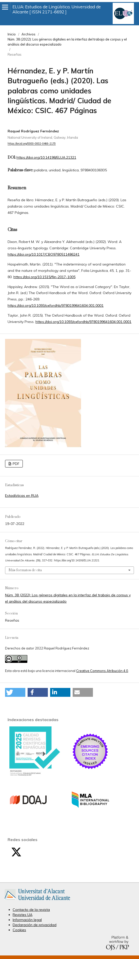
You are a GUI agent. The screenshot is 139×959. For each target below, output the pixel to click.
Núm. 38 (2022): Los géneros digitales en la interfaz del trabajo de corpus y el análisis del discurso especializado (67, 41)
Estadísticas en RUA (21, 495)
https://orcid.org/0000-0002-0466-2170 (32, 144)
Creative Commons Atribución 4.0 (102, 671)
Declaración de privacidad (34, 925)
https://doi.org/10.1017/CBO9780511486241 (44, 254)
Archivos (28, 34)
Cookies (19, 930)
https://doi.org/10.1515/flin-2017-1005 (44, 277)
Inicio (12, 34)
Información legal (27, 919)
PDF (15, 464)
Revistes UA (22, 914)
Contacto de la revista (31, 909)
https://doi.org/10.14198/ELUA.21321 (46, 157)
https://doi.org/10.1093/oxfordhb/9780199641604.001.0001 (56, 305)
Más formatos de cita (25, 570)
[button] (15, 692)
